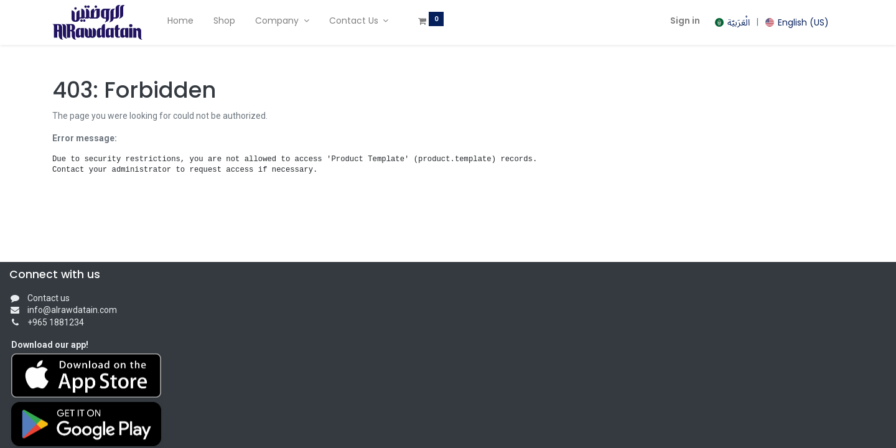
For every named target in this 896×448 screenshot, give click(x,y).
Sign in (685, 20)
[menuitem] (180, 21)
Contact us (48, 298)
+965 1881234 (55, 322)
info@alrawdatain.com (72, 310)
